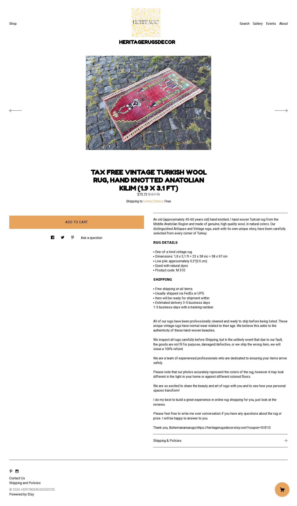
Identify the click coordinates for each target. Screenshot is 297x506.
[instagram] (17, 471)
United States (153, 201)
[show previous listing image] (19, 109)
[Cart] (282, 489)
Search (245, 24)
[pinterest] (11, 471)
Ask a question (91, 238)
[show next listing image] (277, 109)
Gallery (258, 24)
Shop (13, 24)
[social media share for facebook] (52, 236)
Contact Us (17, 478)
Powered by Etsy (21, 494)
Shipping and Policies (25, 483)
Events (271, 24)
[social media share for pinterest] (72, 236)
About (283, 24)
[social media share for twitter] (62, 236)
